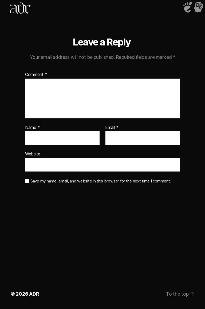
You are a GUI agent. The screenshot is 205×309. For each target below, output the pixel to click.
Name (32, 127)
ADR (34, 294)
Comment (36, 74)
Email (112, 127)
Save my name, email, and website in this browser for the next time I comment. (100, 181)
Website (32, 154)
